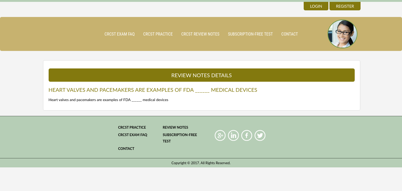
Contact (289, 34)
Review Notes (175, 127)
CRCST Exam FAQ (119, 34)
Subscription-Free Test (250, 34)
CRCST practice (158, 34)
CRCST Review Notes (200, 34)
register (345, 6)
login (316, 6)
